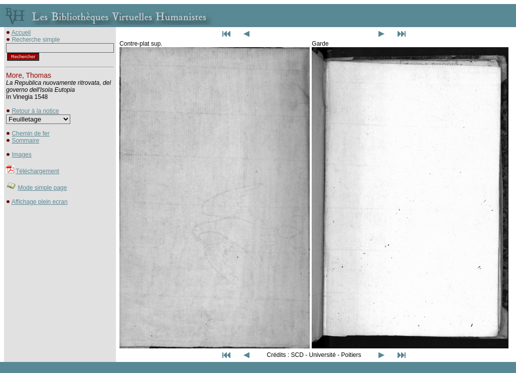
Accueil (21, 32)
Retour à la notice (35, 110)
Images (21, 154)
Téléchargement (37, 171)
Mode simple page (42, 187)
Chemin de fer (30, 133)
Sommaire (25, 140)
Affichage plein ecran (40, 201)
